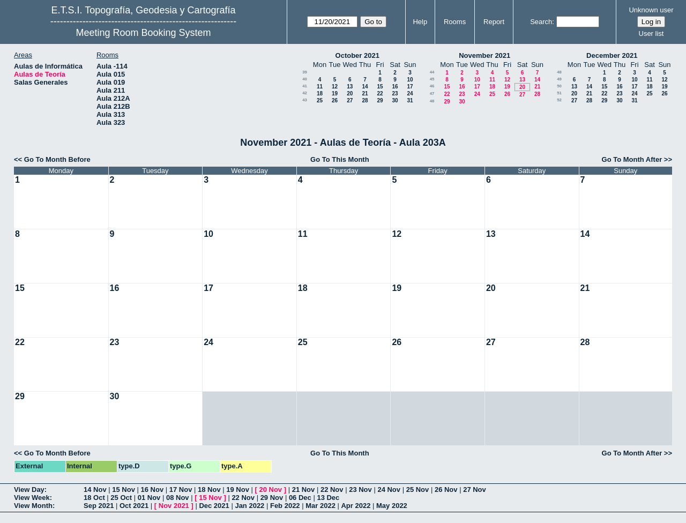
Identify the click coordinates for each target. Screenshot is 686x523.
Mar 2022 (320, 506)
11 (320, 86)
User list (651, 33)
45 (432, 79)
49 (559, 79)
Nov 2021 (174, 506)
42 (304, 93)
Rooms (455, 22)
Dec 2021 (214, 506)
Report (493, 22)
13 (350, 86)
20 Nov (270, 489)
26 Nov (446, 489)
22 (380, 93)
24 (410, 93)
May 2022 (391, 506)
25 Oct (121, 498)
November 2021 (484, 55)
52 (559, 100)
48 (432, 101)
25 (320, 100)
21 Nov (303, 489)
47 (432, 93)
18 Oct (94, 498)
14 (365, 86)
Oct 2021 (134, 506)
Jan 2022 (249, 506)
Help (420, 22)
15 (380, 86)
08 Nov (177, 498)
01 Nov (149, 498)
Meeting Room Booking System (143, 32)
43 (304, 100)
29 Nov (272, 498)
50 (559, 86)
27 (350, 100)
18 (320, 93)
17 (410, 86)
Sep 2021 (99, 506)
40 (304, 79)
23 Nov (360, 489)
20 (350, 93)
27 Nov (474, 489)
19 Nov (237, 489)
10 (410, 80)
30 (395, 100)
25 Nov (417, 489)
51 (559, 93)
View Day (29, 489)
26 (335, 100)
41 (304, 86)
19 (335, 93)
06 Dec (300, 498)
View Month (33, 506)
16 (395, 86)
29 (380, 100)
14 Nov (95, 489)
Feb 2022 (285, 506)
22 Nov (332, 489)
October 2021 (357, 55)
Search (541, 22)
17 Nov (180, 489)
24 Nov (388, 489)
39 (304, 72)
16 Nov (152, 489)
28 (365, 100)
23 (395, 93)
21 (365, 93)
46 (432, 86)
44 (432, 72)
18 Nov (209, 489)
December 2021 (611, 55)
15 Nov (123, 489)
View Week (32, 498)
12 (335, 86)
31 (410, 100)
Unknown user (651, 10)
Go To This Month (339, 159)
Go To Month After (632, 159)
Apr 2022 (355, 506)
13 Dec (328, 498)
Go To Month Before (57, 159)
